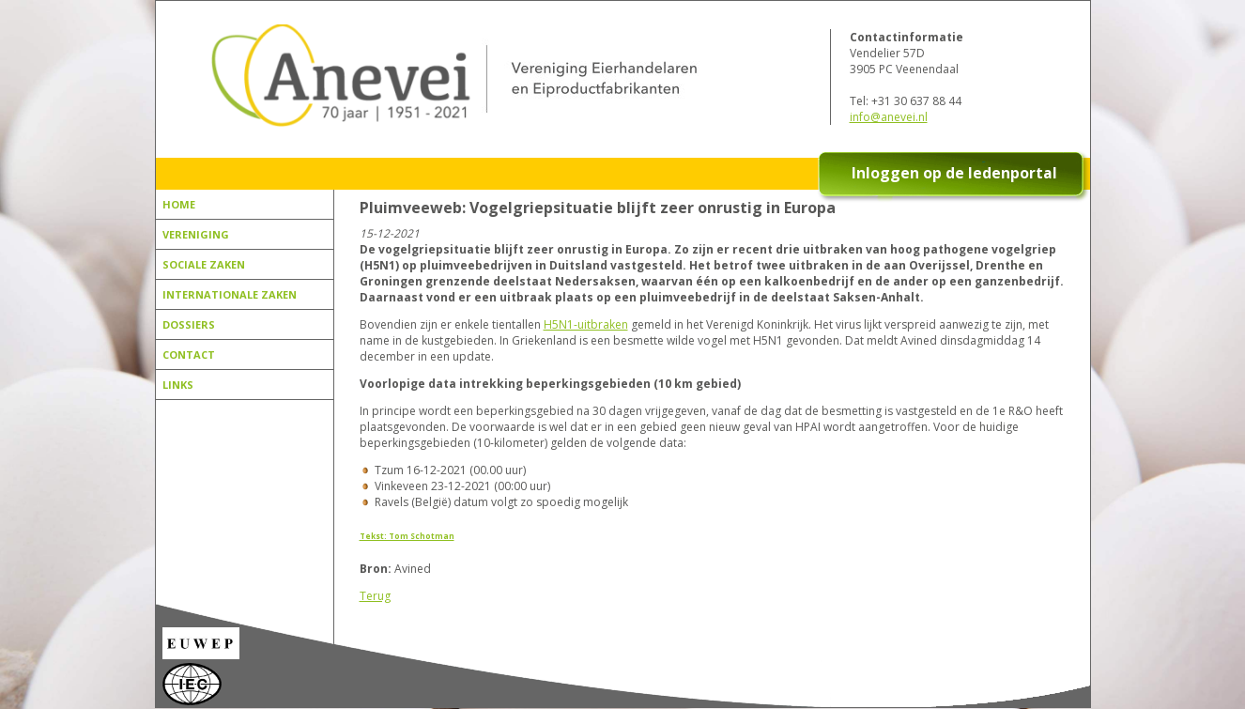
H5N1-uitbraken (586, 324)
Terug (375, 596)
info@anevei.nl (889, 117)
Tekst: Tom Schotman (407, 536)
